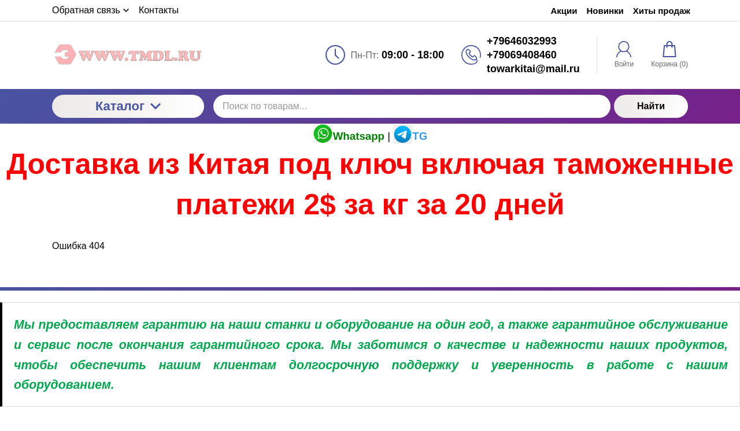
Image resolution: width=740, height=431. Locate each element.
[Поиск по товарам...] (411, 106)
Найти (651, 106)
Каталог (128, 106)
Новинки (605, 11)
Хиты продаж (661, 11)
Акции (564, 11)
